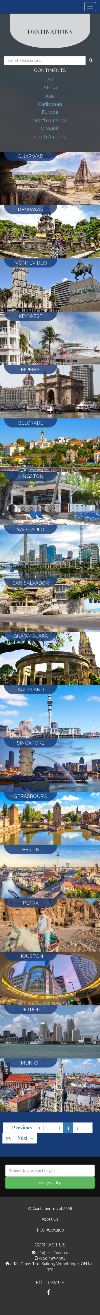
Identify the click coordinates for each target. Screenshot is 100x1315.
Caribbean (50, 104)
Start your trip (50, 1182)
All (50, 79)
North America (50, 120)
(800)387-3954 (52, 1258)
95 (8, 1138)
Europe (50, 112)
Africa (50, 87)
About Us (50, 1219)
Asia (50, 96)
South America (50, 136)
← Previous (19, 1127)
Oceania (50, 128)
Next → (25, 1138)
